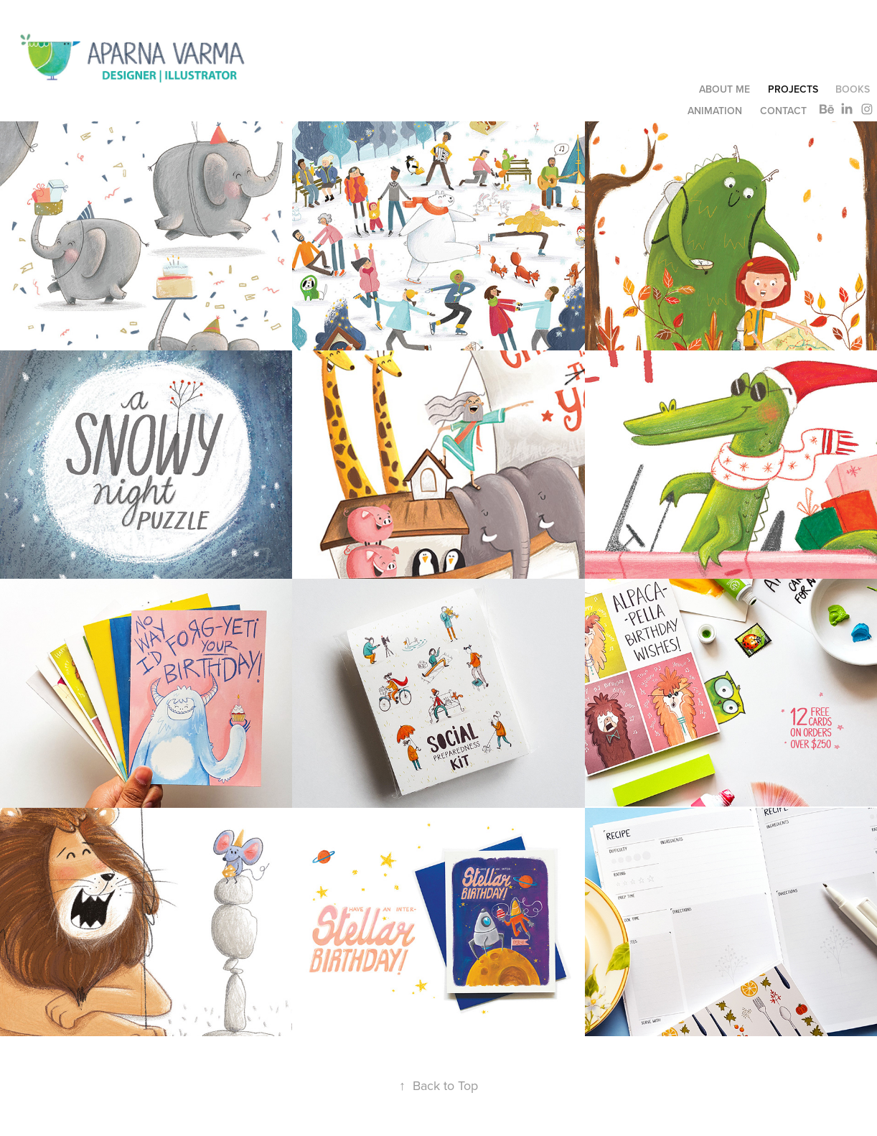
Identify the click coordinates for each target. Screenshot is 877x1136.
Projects (793, 89)
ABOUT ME (724, 89)
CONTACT (783, 110)
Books (852, 89)
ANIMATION (715, 110)
